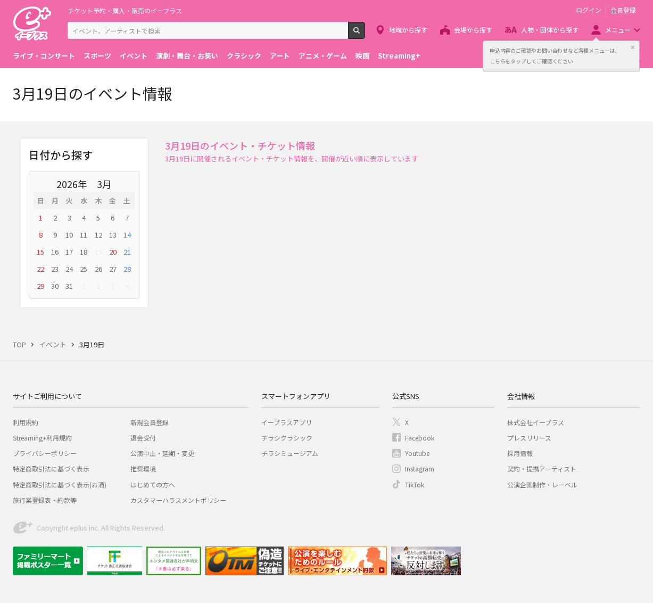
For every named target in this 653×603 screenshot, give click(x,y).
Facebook (419, 437)
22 (40, 269)
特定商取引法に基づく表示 (51, 468)
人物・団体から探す (549, 29)
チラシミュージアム (289, 453)
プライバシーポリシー (45, 453)
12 (98, 235)
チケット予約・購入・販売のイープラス (125, 10)
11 (83, 235)
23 (55, 269)
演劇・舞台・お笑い (187, 56)
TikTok (414, 484)
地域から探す (408, 29)
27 (113, 269)
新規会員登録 (149, 422)
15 (40, 252)
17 (69, 252)
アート (280, 56)
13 (113, 235)
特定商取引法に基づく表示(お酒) (59, 484)
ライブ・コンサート (44, 56)
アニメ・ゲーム (323, 56)
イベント (133, 56)
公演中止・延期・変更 (162, 453)
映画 (362, 56)
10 (69, 235)
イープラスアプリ (286, 422)
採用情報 (520, 453)
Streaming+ (399, 56)
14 (127, 235)
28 (127, 269)
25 (83, 269)
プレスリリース (529, 437)
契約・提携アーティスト (541, 468)
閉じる (633, 47)
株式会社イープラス (535, 422)
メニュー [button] (618, 29)
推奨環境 (143, 468)
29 (40, 286)
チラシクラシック (286, 437)
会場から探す (473, 29)
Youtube (417, 453)
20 (113, 252)
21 (127, 252)
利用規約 (25, 422)
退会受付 (143, 437)
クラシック (244, 56)
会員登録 (623, 10)
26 (98, 269)
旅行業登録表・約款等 (45, 499)
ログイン (588, 10)
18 (83, 252)
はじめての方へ (152, 484)
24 (69, 269)
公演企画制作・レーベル (542, 484)
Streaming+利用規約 (42, 437)
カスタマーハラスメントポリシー (178, 499)
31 (69, 286)
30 (55, 286)
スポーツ (97, 56)
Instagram (419, 468)
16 (55, 252)
